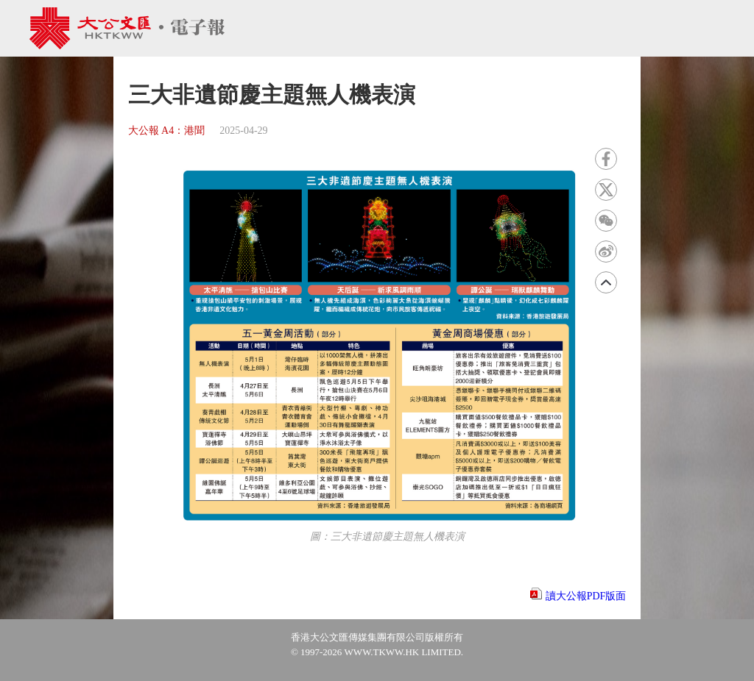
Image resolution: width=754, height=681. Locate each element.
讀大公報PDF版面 (586, 596)
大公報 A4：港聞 (166, 130)
